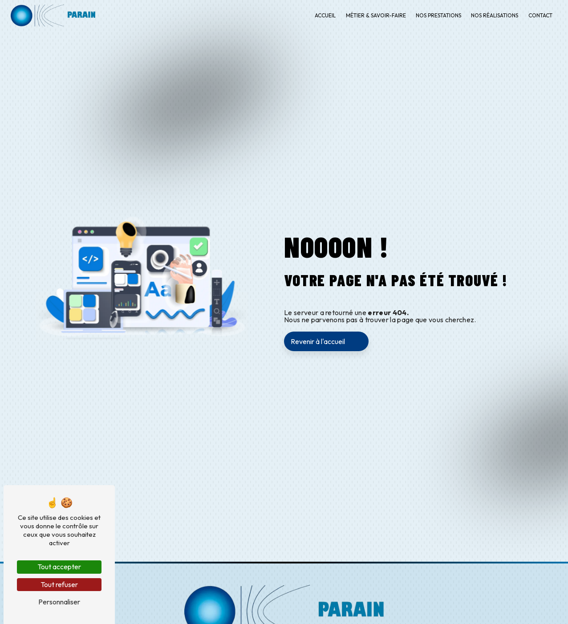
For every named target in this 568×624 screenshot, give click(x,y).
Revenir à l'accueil (318, 341)
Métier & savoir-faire (376, 15)
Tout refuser (59, 584)
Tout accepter (59, 566)
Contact (540, 15)
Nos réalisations (494, 15)
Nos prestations (438, 15)
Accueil (325, 15)
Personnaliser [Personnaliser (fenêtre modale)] (59, 601)
